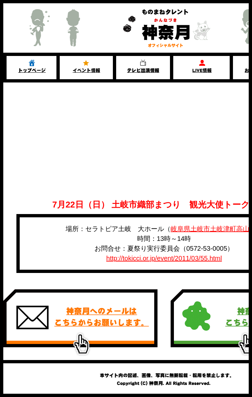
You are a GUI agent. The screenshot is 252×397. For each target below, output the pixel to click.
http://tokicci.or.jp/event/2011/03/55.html (164, 258)
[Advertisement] (126, 131)
